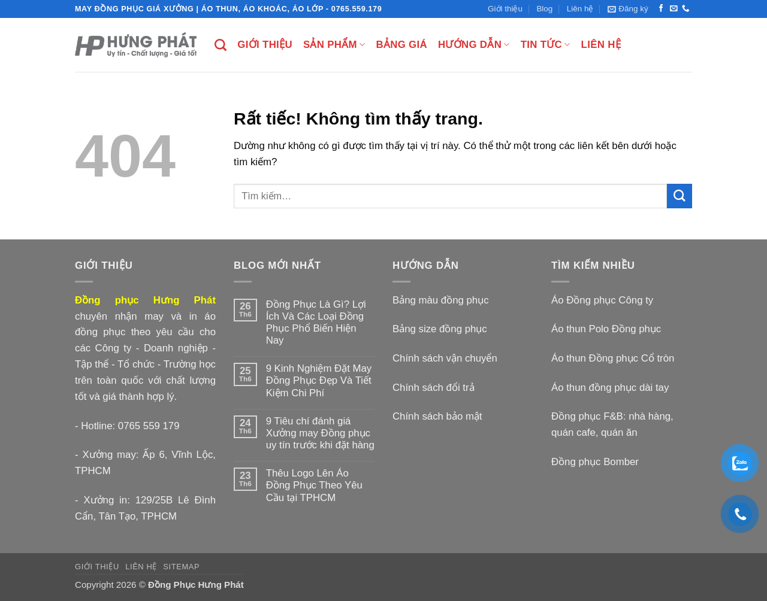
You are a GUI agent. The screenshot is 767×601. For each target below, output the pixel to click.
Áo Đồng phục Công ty (602, 300)
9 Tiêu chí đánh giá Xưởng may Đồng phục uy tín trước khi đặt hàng (320, 433)
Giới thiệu (505, 8)
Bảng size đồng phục (439, 329)
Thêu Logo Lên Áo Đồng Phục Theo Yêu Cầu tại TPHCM (314, 485)
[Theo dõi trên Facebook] (661, 9)
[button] (628, 9)
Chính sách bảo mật (437, 416)
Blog (544, 8)
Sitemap (181, 566)
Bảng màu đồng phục (440, 300)
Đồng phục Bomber (595, 462)
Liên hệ (580, 8)
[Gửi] (679, 196)
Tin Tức (545, 45)
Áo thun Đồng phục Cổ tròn (612, 358)
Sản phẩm (334, 45)
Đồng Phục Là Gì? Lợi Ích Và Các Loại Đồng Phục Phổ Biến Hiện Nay (316, 322)
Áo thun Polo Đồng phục (606, 329)
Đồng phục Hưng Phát (145, 300)
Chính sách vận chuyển (444, 358)
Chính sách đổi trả (433, 387)
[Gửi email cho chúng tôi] (674, 9)
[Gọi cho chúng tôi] (686, 9)
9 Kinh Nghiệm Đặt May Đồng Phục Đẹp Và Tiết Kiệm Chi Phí (319, 380)
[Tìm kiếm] (221, 45)
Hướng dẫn (474, 45)
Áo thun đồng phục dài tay (610, 387)
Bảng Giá (401, 44)
